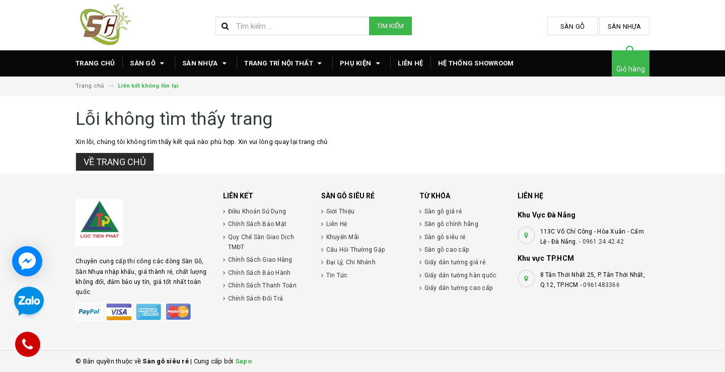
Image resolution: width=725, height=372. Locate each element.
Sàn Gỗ (572, 26)
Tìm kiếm (390, 26)
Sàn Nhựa (624, 26)
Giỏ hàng (630, 69)
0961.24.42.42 (603, 241)
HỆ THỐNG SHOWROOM (476, 63)
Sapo (243, 361)
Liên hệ (410, 63)
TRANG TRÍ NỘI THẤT (284, 63)
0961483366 (601, 284)
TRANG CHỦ (95, 63)
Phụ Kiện (361, 63)
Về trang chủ (115, 162)
